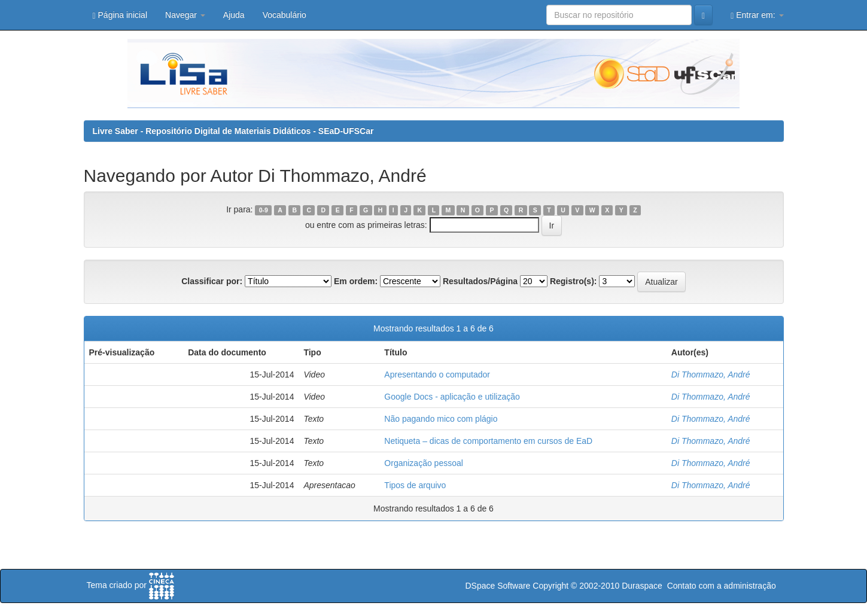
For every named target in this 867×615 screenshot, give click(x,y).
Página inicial (120, 15)
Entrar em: (757, 15)
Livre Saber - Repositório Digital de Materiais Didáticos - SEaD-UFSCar (233, 131)
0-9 (263, 210)
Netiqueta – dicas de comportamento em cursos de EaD (488, 441)
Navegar (185, 15)
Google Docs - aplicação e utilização (451, 396)
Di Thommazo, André (710, 374)
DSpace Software (497, 585)
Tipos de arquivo (415, 485)
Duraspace (642, 585)
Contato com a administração (721, 585)
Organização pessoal (423, 463)
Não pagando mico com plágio (440, 419)
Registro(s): (573, 281)
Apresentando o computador (437, 374)
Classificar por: (211, 281)
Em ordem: (356, 281)
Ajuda (234, 15)
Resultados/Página (480, 281)
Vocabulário (284, 15)
